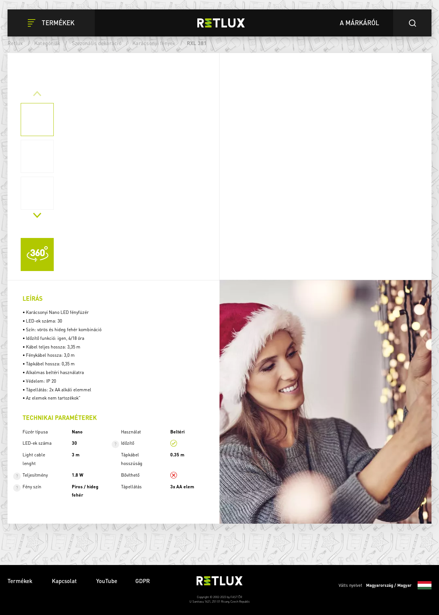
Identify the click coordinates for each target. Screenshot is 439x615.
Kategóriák (47, 42)
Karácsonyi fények (154, 42)
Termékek (21, 581)
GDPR (142, 581)
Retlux (15, 42)
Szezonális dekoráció (96, 42)
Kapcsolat (65, 581)
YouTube (106, 581)
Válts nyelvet (385, 585)
